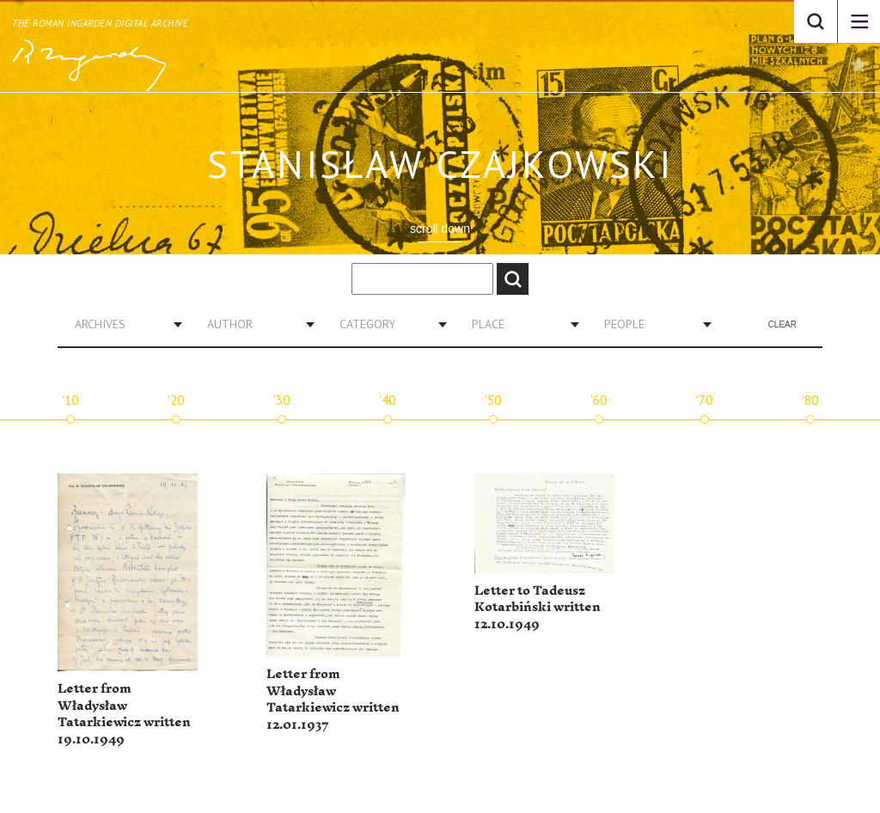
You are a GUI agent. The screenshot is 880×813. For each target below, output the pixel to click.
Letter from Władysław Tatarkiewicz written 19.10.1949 (124, 714)
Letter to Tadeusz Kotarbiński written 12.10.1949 (537, 607)
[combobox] (122, 324)
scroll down (440, 228)
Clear (782, 324)
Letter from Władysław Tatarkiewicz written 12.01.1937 (333, 699)
